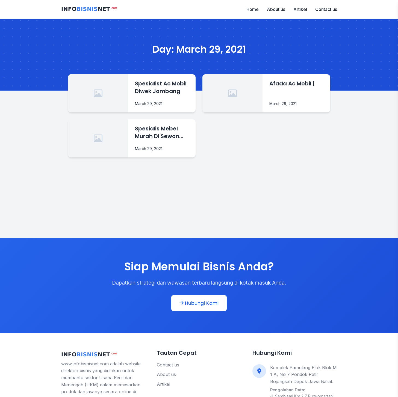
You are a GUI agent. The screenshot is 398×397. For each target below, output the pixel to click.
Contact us (326, 9)
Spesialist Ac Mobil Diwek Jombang (161, 87)
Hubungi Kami (199, 303)
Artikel (300, 9)
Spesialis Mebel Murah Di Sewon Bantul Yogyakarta (161, 132)
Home (252, 9)
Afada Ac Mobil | (292, 83)
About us (276, 9)
